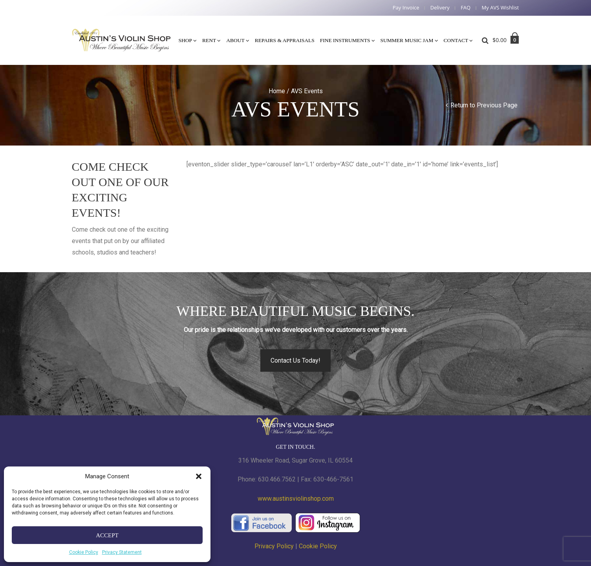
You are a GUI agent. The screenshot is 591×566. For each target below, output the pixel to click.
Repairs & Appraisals (285, 40)
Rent (209, 40)
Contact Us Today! (295, 360)
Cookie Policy (83, 552)
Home (277, 91)
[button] (199, 476)
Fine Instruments (345, 40)
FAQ (465, 7)
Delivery (440, 7)
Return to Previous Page (484, 105)
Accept (107, 535)
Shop (185, 40)
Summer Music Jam (407, 40)
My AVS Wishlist (500, 7)
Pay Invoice (406, 7)
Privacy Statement (122, 552)
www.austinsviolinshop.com (296, 498)
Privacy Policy (274, 546)
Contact (456, 40)
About (235, 40)
